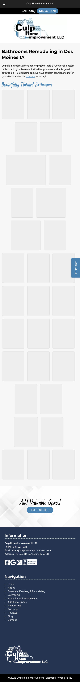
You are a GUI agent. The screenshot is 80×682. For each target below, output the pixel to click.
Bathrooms (14, 594)
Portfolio (13, 609)
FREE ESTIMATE (40, 510)
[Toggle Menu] (4, 4)
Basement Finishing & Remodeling (26, 591)
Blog (10, 616)
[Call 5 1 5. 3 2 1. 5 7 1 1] (47, 11)
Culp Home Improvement (40, 3)
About (11, 587)
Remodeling (14, 605)
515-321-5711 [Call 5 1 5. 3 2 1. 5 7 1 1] (20, 546)
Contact (30, 76)
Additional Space (17, 602)
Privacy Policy (64, 677)
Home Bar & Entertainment (22, 598)
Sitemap (50, 677)
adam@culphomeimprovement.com (31, 550)
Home (11, 584)
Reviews (12, 612)
